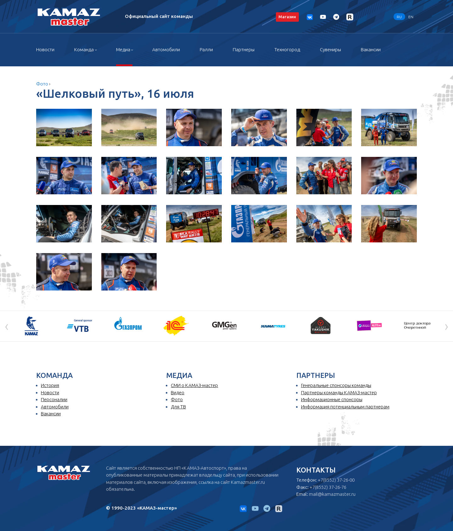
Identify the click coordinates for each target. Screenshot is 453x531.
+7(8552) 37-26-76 (328, 487)
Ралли (206, 49)
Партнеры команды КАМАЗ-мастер (339, 392)
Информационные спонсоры (331, 399)
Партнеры (243, 49)
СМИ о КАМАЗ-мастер (194, 385)
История (50, 385)
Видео (177, 392)
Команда (84, 49)
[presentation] (6, 325)
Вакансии (371, 49)
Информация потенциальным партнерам (345, 406)
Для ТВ (178, 406)
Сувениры (330, 49)
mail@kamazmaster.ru (332, 494)
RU (399, 16)
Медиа (123, 49)
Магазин (287, 16)
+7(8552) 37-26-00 (336, 480)
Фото (42, 83)
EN (410, 16)
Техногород (287, 49)
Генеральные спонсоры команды (336, 385)
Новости (45, 49)
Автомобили (166, 49)
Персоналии (54, 399)
